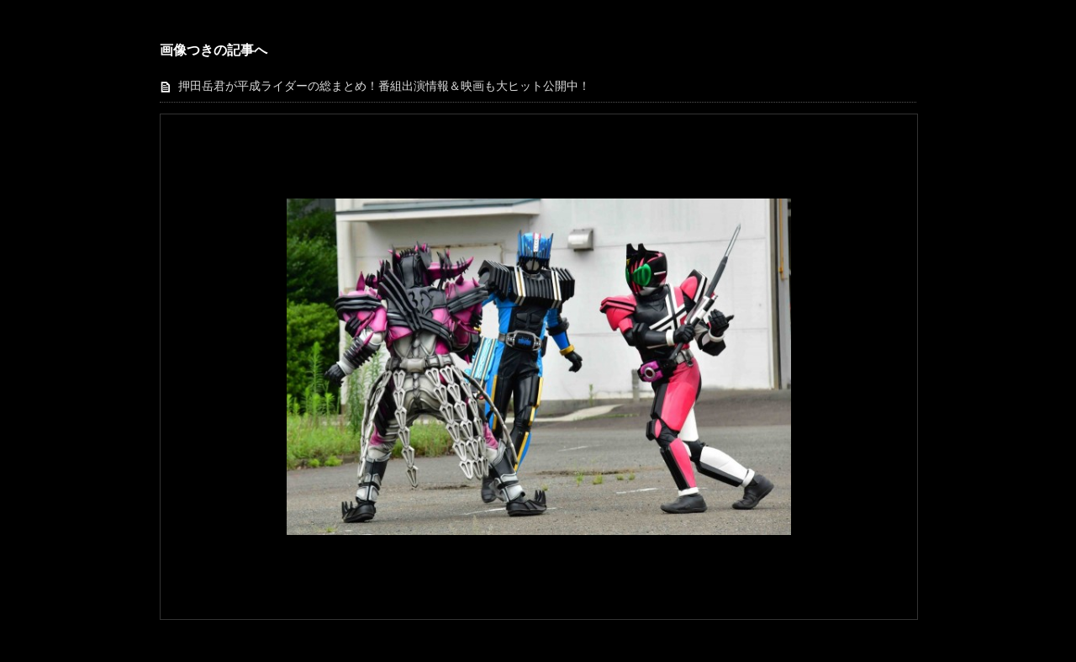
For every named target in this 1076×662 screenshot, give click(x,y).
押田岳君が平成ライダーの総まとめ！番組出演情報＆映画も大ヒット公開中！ (384, 86)
